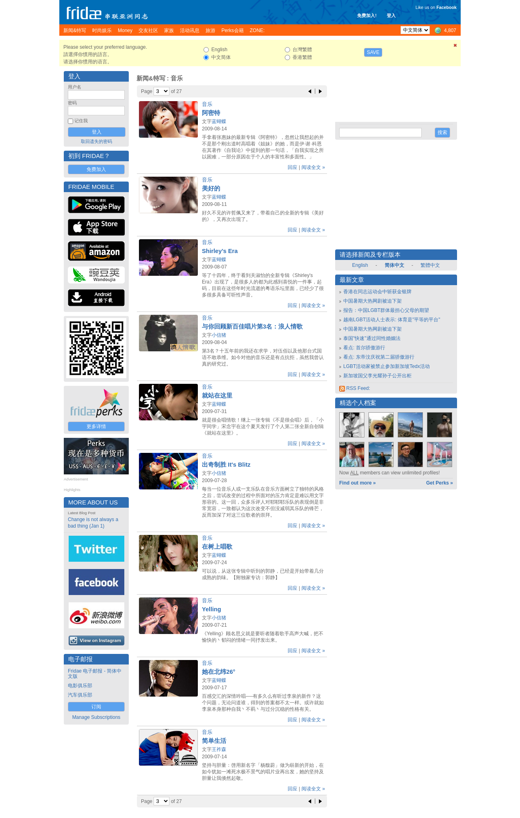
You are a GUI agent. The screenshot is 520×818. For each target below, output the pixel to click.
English (360, 265)
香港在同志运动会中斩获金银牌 (377, 291)
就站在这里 (217, 395)
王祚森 (219, 749)
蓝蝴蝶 (219, 121)
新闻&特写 (150, 78)
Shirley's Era (220, 251)
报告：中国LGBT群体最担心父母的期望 (386, 310)
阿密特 (211, 113)
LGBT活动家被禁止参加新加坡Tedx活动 (386, 366)
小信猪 (219, 335)
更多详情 (96, 426)
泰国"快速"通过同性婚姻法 (372, 338)
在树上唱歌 (217, 546)
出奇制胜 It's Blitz (226, 464)
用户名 (74, 86)
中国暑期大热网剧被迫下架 (372, 301)
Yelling (211, 609)
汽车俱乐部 (80, 695)
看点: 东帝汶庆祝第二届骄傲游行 (378, 357)
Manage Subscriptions (96, 717)
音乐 (207, 104)
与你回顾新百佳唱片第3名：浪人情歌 (252, 326)
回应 (292, 167)
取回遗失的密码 (96, 141)
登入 (391, 15)
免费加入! (367, 15)
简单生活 (214, 741)
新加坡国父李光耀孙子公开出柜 (377, 376)
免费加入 (96, 169)
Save (373, 52)
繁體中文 (430, 265)
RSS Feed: (354, 388)
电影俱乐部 (80, 685)
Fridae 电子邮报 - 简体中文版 (94, 673)
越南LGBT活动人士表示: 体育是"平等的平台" (391, 319)
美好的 (211, 188)
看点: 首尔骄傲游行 (364, 348)
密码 (72, 102)
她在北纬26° (218, 672)
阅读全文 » (313, 167)
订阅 (96, 707)
